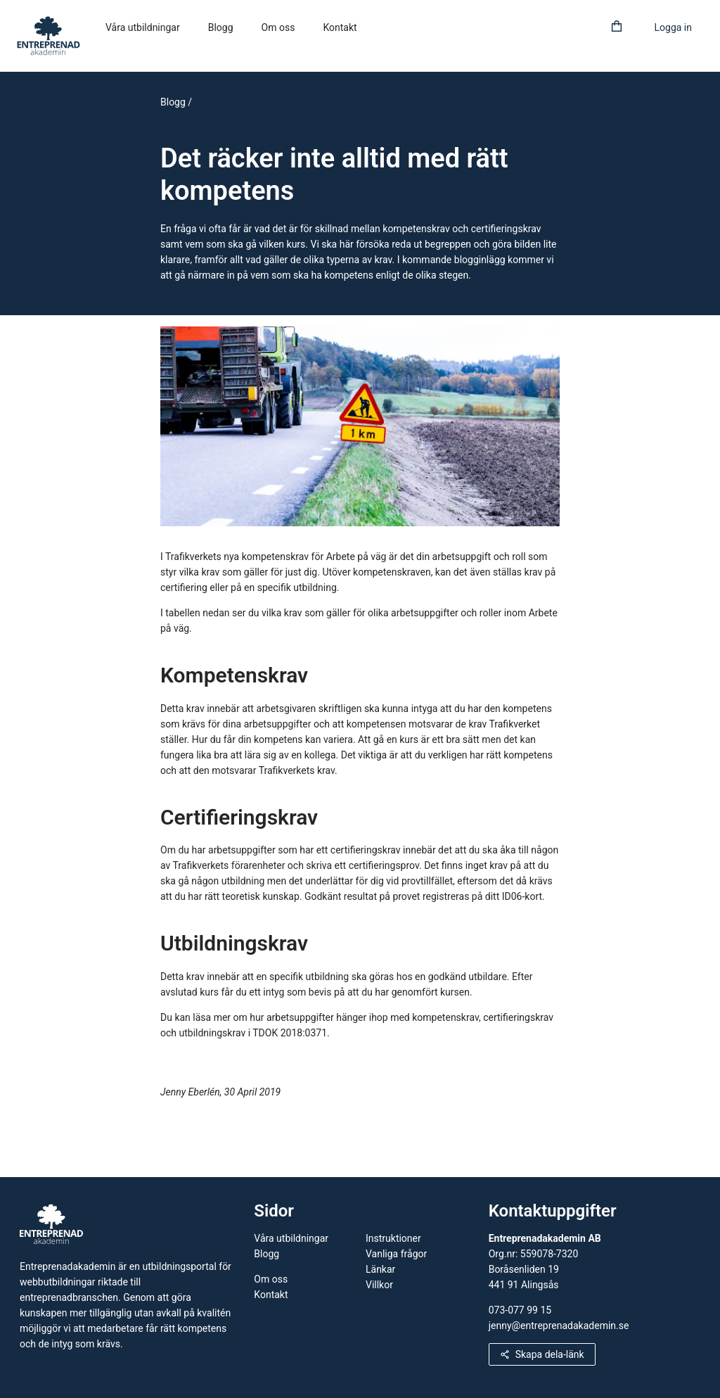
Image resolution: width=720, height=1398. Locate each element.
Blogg (220, 27)
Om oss (278, 27)
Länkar (380, 1269)
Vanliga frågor (396, 1253)
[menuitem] (142, 28)
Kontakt (339, 27)
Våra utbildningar (142, 27)
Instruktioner (393, 1238)
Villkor (379, 1284)
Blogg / (176, 102)
